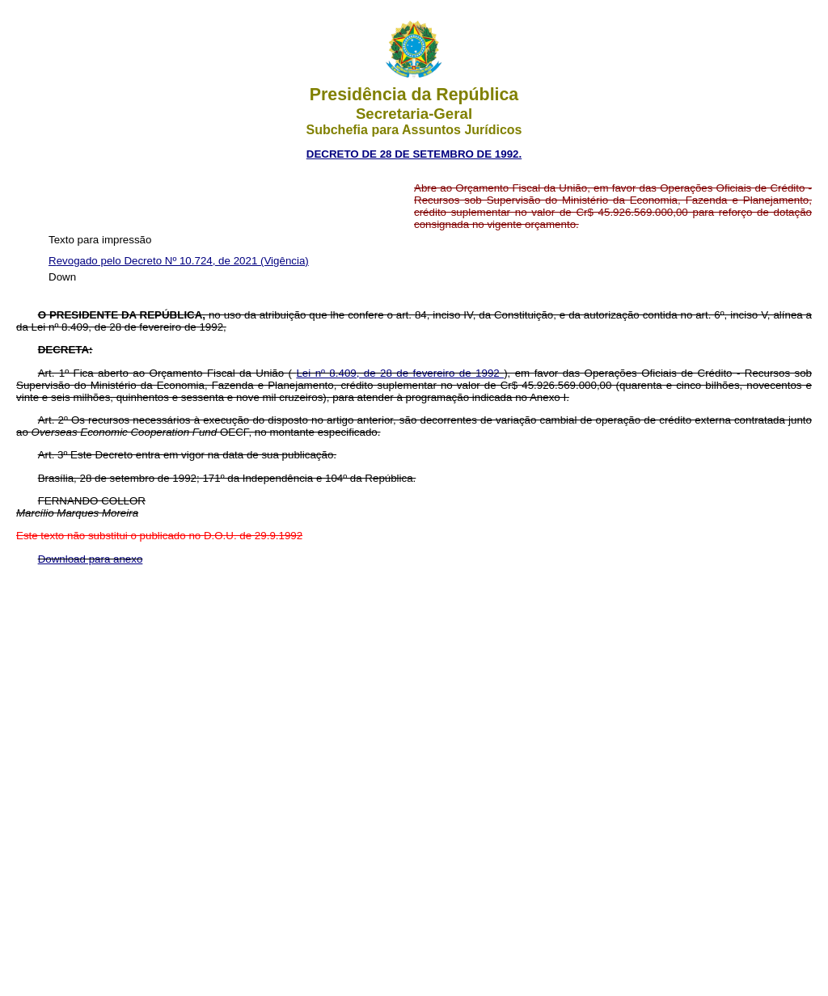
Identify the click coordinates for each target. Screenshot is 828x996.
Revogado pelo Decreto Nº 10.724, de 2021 (154, 261)
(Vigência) (284, 261)
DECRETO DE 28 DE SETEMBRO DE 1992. (414, 154)
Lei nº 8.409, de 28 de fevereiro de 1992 (400, 373)
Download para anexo (90, 559)
